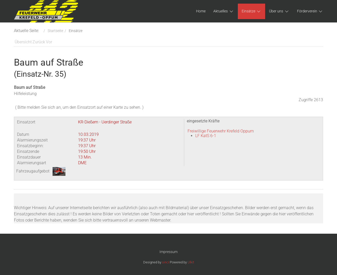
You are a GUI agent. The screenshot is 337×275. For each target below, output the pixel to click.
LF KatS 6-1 (205, 135)
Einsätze (252, 11)
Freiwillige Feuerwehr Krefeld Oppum (221, 131)
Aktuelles (223, 11)
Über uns (279, 11)
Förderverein (310, 11)
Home (201, 11)
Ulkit (191, 262)
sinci (165, 262)
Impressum (168, 252)
